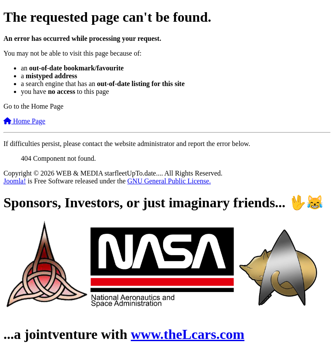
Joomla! (14, 181)
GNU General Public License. (169, 181)
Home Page (24, 121)
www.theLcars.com (187, 334)
